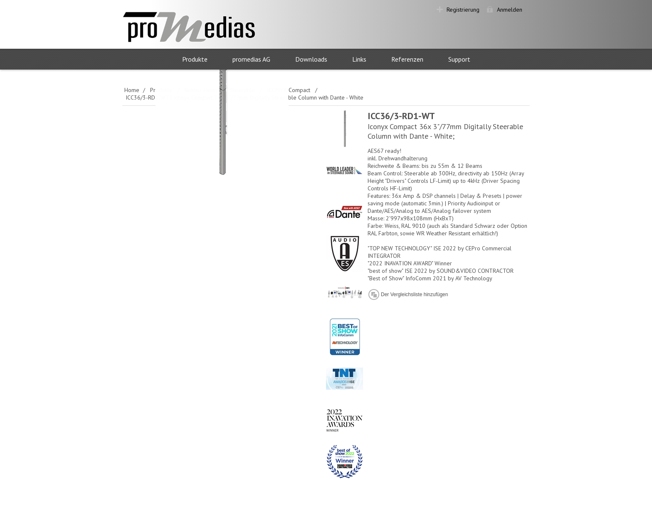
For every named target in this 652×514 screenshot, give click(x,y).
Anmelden (509, 9)
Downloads (311, 59)
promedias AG (251, 59)
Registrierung (463, 9)
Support (459, 59)
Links (359, 59)
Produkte (194, 59)
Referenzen (407, 59)
